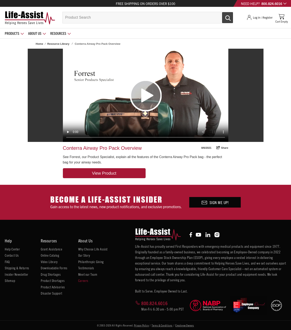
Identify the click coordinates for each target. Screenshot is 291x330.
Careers (83, 280)
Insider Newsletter (16, 274)
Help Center (12, 249)
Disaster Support (51, 293)
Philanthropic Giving (91, 262)
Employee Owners (184, 325)
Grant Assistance (51, 249)
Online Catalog (50, 255)
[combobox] (147, 17)
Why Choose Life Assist (93, 249)
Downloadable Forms (54, 268)
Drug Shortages (51, 274)
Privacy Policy (141, 325)
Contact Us (12, 255)
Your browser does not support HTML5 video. (145, 95)
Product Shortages (53, 280)
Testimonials (86, 268)
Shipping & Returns (17, 268)
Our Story (84, 255)
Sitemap (10, 280)
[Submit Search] (223, 16)
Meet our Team (87, 274)
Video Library (49, 262)
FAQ (7, 262)
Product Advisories (53, 287)
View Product (104, 173)
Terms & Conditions (162, 325)
